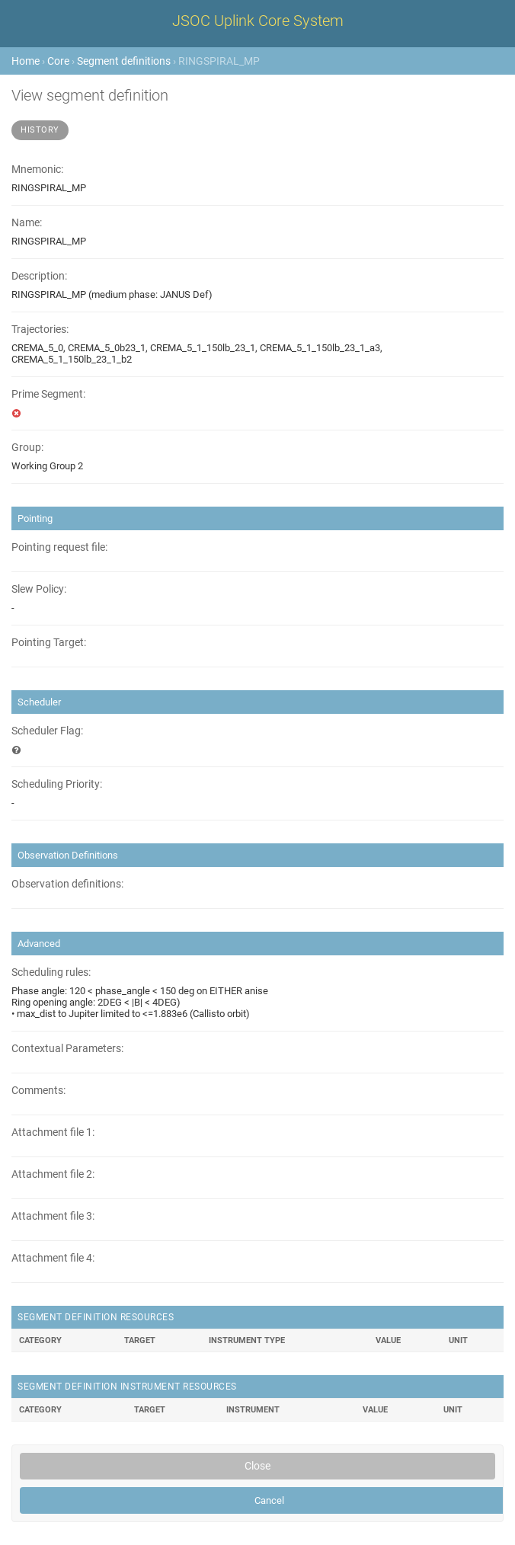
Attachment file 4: (52, 1258)
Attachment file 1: (52, 1132)
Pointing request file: (59, 547)
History (40, 130)
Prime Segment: (48, 394)
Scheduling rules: (51, 972)
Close (257, 1466)
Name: (26, 223)
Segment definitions (124, 61)
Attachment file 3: (52, 1216)
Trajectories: (40, 329)
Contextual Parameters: (67, 1048)
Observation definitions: (67, 884)
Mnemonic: (37, 169)
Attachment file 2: (52, 1174)
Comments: (38, 1090)
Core (58, 61)
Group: (27, 447)
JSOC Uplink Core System (258, 20)
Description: (39, 276)
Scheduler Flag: (47, 731)
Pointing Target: (48, 642)
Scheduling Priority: (56, 784)
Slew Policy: (38, 589)
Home (25, 61)
